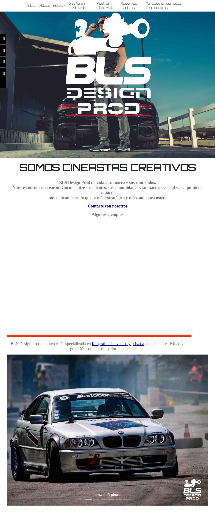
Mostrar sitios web (104, 5)
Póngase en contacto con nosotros (163, 5)
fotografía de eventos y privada (118, 343)
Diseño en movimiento (77, 5)
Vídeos (44, 5)
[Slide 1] (88, 499)
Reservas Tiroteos (129, 5)
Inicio (31, 5)
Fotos (58, 5)
